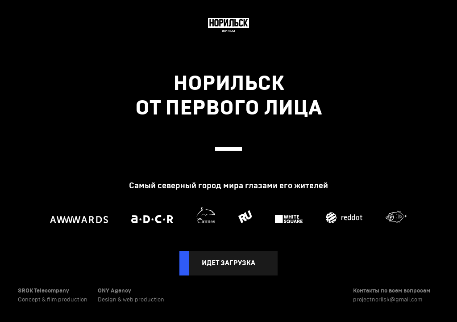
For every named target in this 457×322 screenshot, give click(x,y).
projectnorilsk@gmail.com (387, 299)
